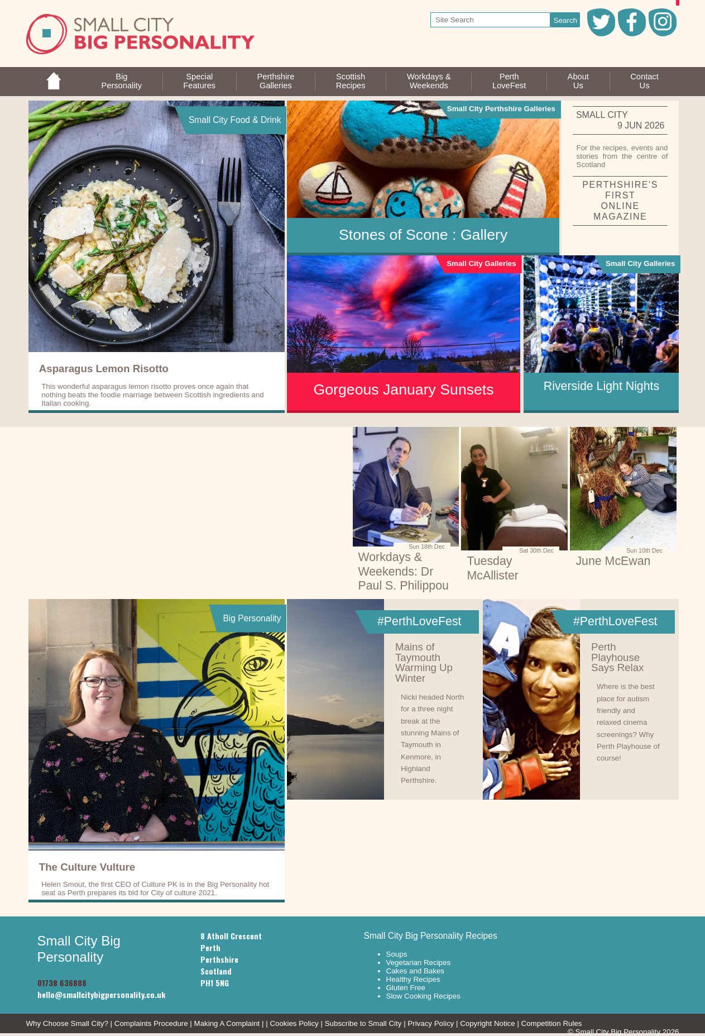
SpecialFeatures (199, 81)
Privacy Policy (430, 1023)
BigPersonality (121, 81)
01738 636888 (62, 983)
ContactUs (644, 81)
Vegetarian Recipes (418, 962)
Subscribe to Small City (363, 1023)
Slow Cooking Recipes (423, 996)
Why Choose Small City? (67, 1023)
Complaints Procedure (151, 1023)
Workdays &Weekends (429, 81)
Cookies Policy (294, 1023)
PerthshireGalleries (276, 81)
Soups (396, 954)
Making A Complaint (227, 1023)
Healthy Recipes (413, 979)
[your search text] (490, 19)
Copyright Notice (487, 1023)
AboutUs (578, 81)
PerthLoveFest (509, 81)
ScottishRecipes (351, 81)
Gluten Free (405, 987)
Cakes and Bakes (415, 971)
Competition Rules (551, 1023)
